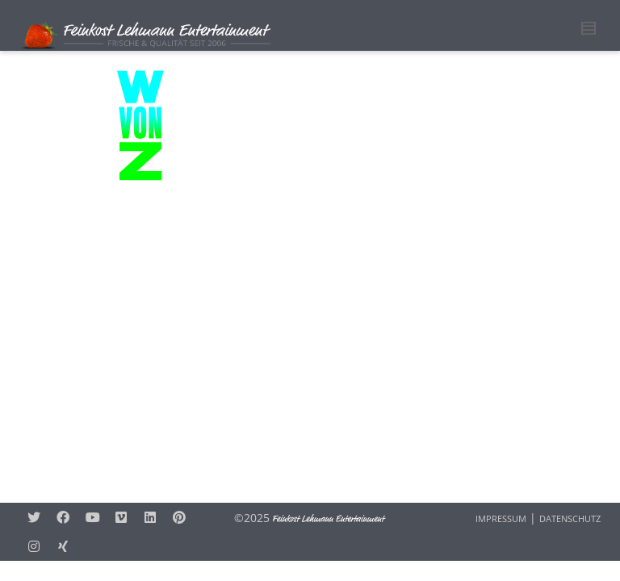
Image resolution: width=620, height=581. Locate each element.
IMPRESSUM (500, 518)
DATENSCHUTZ (570, 518)
